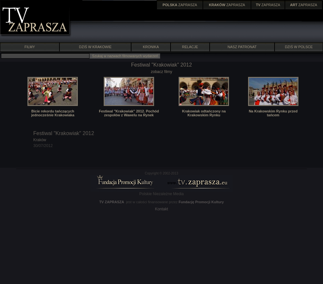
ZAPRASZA (179, 5)
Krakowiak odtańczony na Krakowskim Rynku (204, 113)
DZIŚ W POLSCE (299, 47)
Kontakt (161, 209)
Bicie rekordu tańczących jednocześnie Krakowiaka (52, 113)
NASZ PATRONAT (242, 47)
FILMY (29, 47)
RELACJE (190, 47)
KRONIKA (151, 47)
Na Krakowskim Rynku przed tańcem (273, 113)
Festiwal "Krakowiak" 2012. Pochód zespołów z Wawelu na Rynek (129, 113)
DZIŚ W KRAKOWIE (95, 47)
